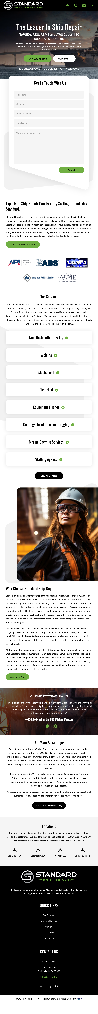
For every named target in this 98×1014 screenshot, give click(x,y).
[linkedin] (49, 992)
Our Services (65, 58)
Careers (49, 929)
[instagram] (57, 992)
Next (55, 727)
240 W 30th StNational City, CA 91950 (49, 974)
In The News (49, 935)
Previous (46, 727)
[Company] (49, 104)
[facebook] (41, 992)
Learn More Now (18, 677)
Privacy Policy (30, 1004)
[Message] (49, 146)
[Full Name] (49, 95)
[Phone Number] (49, 113)
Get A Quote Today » (49, 982)
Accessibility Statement (48, 1004)
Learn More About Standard (23, 244)
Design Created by (71, 1004)
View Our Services (49, 923)
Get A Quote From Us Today (49, 806)
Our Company (49, 917)
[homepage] (49, 885)
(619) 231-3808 (37, 58)
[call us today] (78, 6)
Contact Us (49, 942)
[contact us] (86, 6)
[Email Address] (49, 123)
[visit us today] (69, 6)
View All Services (49, 476)
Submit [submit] (70, 170)
